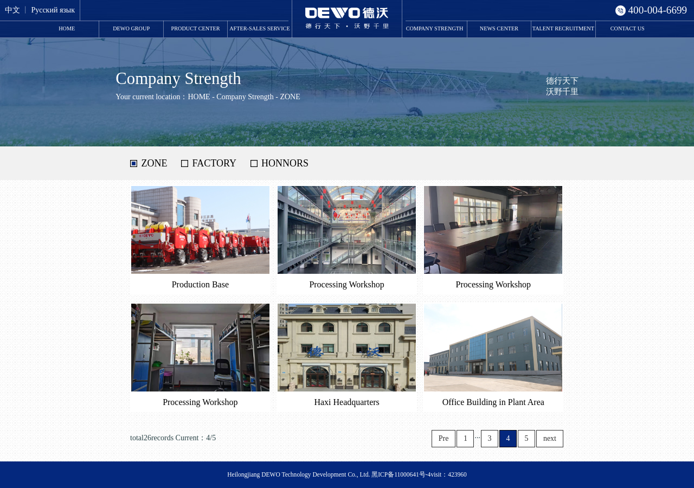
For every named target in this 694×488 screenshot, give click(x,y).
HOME (67, 28)
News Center (499, 28)
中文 (12, 10)
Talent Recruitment (563, 28)
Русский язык (53, 10)
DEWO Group (131, 28)
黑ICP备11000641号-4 (400, 474)
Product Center (195, 28)
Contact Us (628, 28)
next (549, 438)
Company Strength (435, 28)
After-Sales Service (259, 28)
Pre (444, 438)
